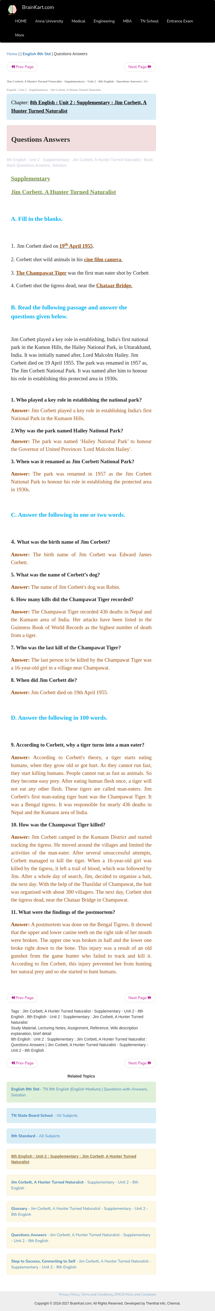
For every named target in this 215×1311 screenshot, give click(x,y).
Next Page (140, 67)
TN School (149, 21)
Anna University (49, 21)
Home (12, 54)
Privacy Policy (69, 1294)
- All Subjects (44, 1115)
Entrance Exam (180, 21)
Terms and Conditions (97, 1294)
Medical (78, 21)
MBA (127, 21)
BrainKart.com (38, 7)
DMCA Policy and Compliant (135, 1294)
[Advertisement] (186, 135)
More (19, 35)
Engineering (104, 21)
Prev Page (22, 67)
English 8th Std (37, 54)
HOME (21, 21)
